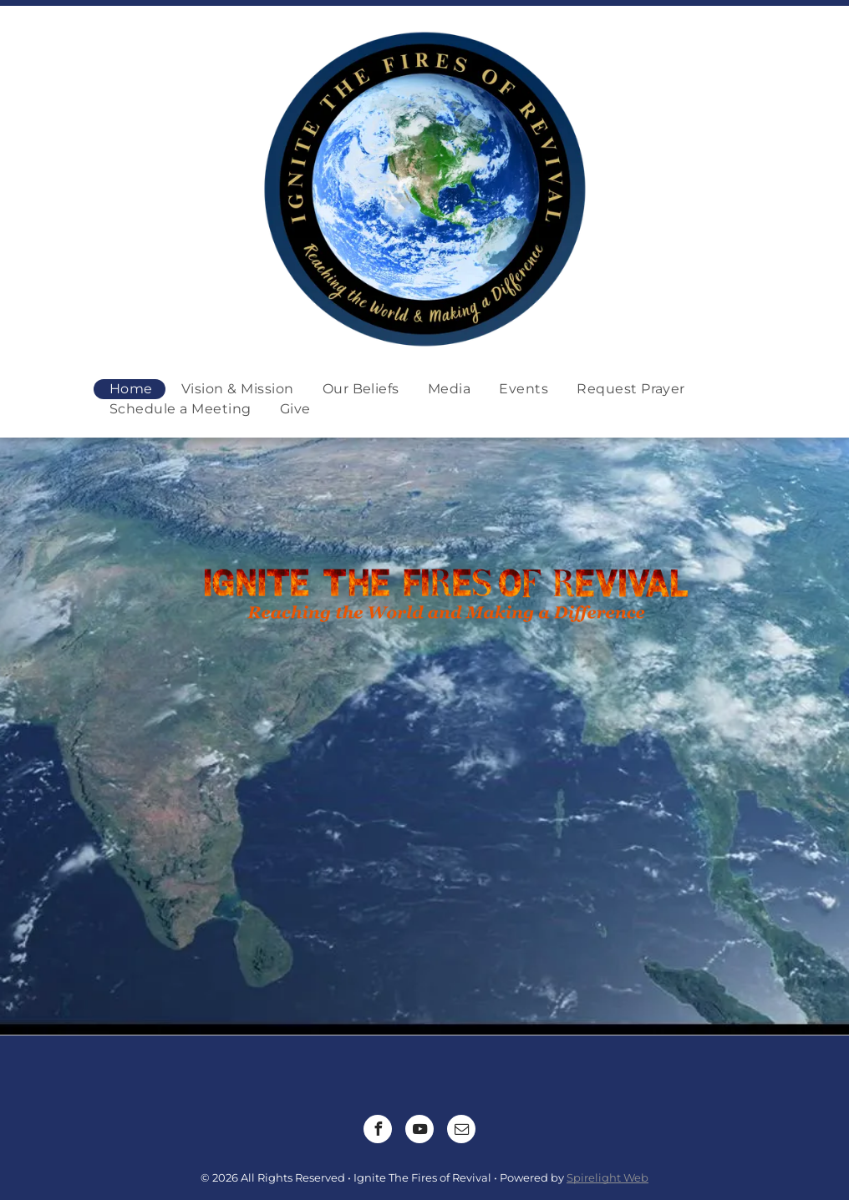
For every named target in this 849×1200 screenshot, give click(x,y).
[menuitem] (129, 389)
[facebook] (377, 1131)
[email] (461, 1131)
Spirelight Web (607, 1177)
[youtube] (419, 1131)
